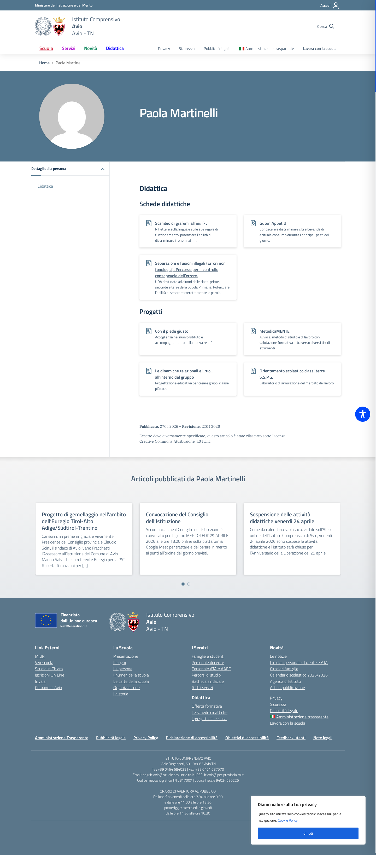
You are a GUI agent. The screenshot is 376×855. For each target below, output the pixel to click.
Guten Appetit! (273, 223)
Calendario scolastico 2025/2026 (299, 675)
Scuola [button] (46, 48)
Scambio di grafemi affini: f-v (181, 223)
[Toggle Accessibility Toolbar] (363, 414)
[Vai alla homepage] (50, 26)
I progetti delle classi (209, 718)
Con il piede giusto (171, 331)
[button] (70, 169)
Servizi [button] (68, 48)
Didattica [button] (115, 48)
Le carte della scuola (131, 681)
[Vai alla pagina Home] (44, 63)
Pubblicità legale (217, 48)
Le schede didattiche (209, 712)
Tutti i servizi (202, 687)
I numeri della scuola (131, 675)
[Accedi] (330, 5)
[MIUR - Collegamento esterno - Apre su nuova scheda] (63, 5)
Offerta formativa (207, 706)
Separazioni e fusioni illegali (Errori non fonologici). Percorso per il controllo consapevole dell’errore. (190, 269)
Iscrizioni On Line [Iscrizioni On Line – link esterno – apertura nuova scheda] (49, 675)
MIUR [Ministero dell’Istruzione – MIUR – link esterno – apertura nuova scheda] (40, 656)
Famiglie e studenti (208, 656)
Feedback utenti (291, 738)
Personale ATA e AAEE (211, 669)
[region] (308, 820)
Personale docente (208, 662)
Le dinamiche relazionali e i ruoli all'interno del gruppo (184, 374)
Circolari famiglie (284, 669)
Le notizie (278, 656)
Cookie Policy (288, 820)
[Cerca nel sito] (326, 26)
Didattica (45, 186)
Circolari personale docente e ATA (299, 662)
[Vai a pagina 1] (183, 584)
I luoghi (119, 662)
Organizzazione (126, 687)
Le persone (122, 669)
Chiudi (308, 833)
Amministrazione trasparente (269, 48)
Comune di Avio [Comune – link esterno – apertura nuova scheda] (48, 687)
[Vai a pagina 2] (188, 584)
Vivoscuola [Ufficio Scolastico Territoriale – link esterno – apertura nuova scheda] (44, 662)
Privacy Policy (145, 738)
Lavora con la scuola (320, 48)
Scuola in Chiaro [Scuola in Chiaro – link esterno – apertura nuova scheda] (49, 669)
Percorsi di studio (206, 675)
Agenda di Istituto (285, 681)
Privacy (164, 48)
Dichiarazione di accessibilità (192, 738)
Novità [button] (90, 48)
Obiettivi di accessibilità (247, 738)
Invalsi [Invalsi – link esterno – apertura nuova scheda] (40, 681)
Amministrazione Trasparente (61, 738)
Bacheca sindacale (208, 681)
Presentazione (125, 656)
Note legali (322, 738)
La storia (120, 694)
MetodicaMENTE (275, 331)
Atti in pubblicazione (287, 687)
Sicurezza (187, 48)
